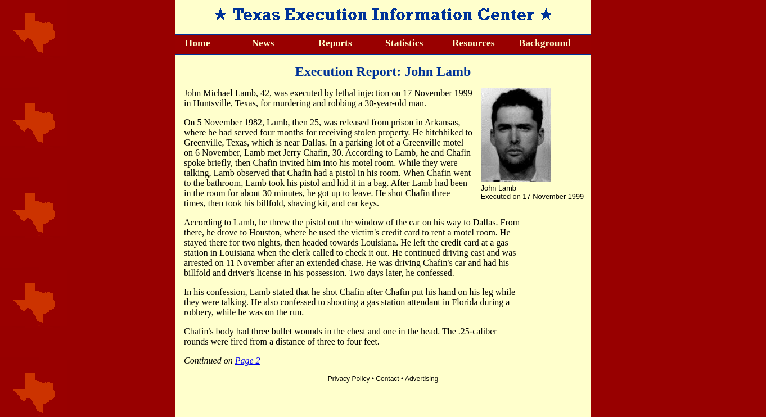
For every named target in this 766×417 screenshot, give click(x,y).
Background (545, 42)
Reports (335, 42)
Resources (473, 42)
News (262, 42)
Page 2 (247, 360)
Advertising (421, 379)
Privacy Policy (349, 379)
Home (197, 42)
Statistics (404, 42)
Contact (387, 379)
